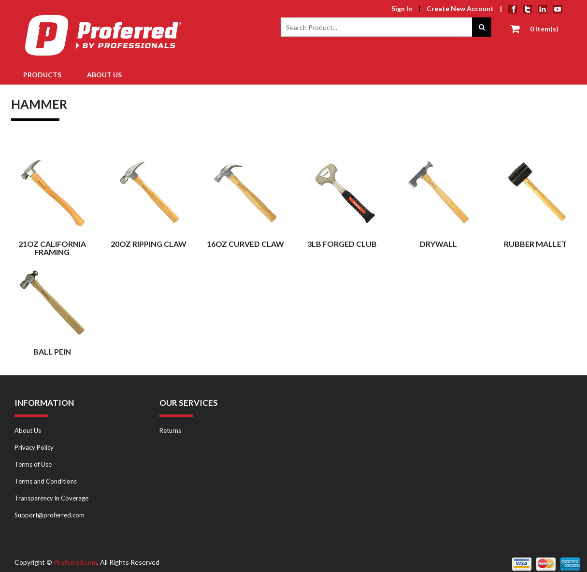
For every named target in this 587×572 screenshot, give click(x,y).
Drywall (438, 243)
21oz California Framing (52, 248)
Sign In (401, 8)
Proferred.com (75, 562)
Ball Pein (52, 351)
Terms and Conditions (45, 481)
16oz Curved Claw (245, 243)
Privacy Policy (34, 447)
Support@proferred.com (49, 515)
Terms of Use (33, 464)
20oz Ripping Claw (148, 243)
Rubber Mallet (535, 243)
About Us (27, 430)
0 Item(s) (544, 29)
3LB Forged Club (342, 243)
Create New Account (460, 8)
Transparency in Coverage (51, 498)
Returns (170, 430)
